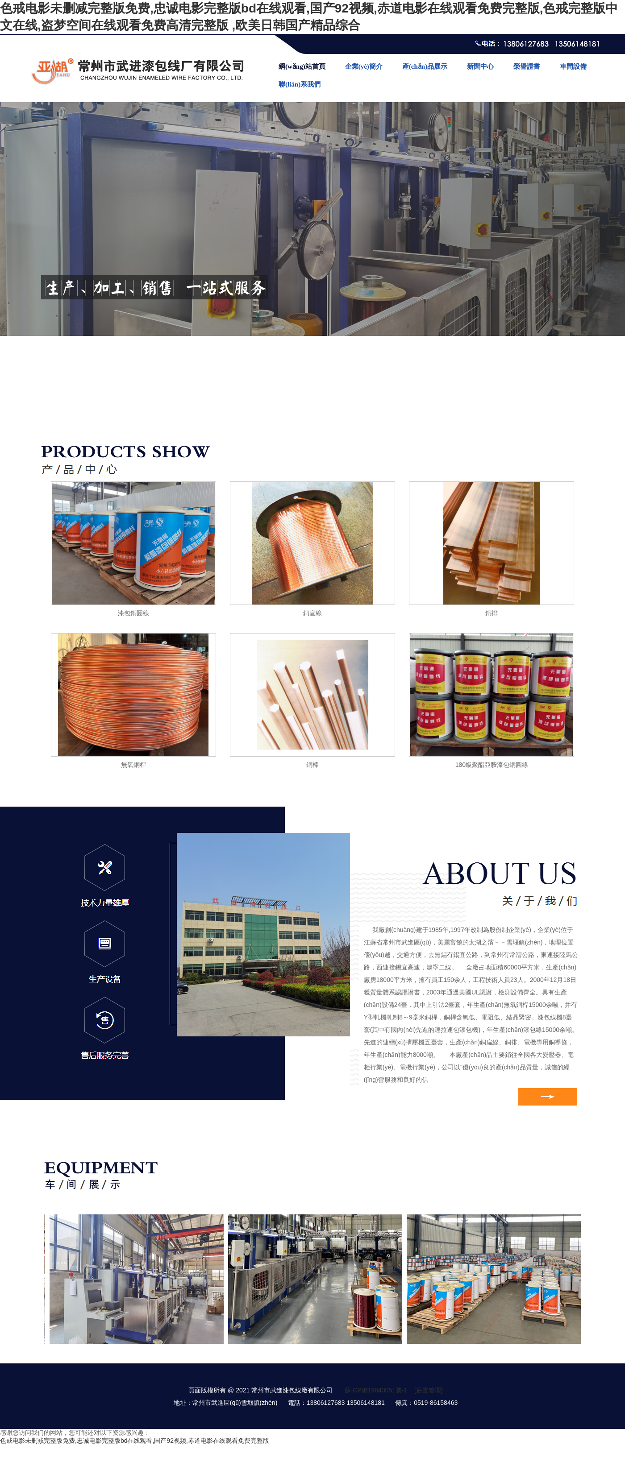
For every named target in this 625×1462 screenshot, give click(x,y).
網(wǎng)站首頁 (302, 66)
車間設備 (573, 66)
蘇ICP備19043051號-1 (376, 1390)
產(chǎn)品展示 (424, 66)
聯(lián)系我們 (300, 84)
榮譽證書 (526, 66)
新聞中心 (480, 66)
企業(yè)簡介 (364, 66)
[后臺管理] (428, 1390)
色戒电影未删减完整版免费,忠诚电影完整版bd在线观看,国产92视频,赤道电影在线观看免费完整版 (134, 1440)
